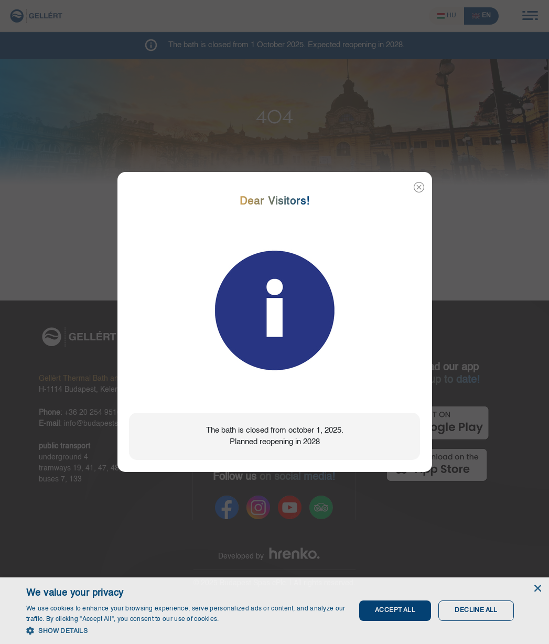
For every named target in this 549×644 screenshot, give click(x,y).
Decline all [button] (476, 610)
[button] (186, 630)
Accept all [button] (395, 610)
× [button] (537, 589)
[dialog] (274, 610)
